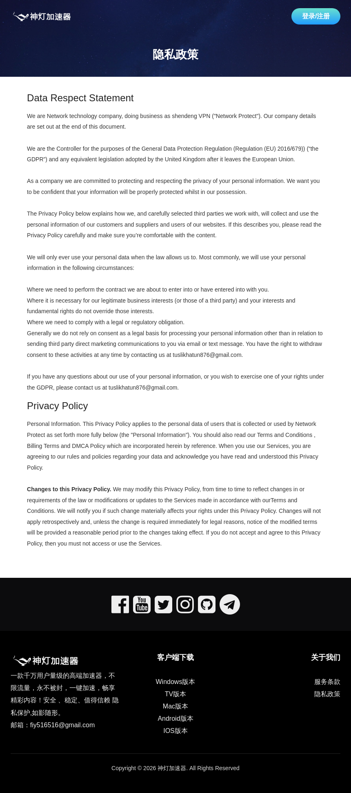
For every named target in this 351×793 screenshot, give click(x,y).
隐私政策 (327, 694)
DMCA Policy (88, 446)
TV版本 (175, 694)
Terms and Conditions (284, 435)
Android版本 (175, 718)
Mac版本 (175, 706)
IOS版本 (175, 730)
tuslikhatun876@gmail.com (207, 355)
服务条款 (327, 681)
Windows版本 (175, 681)
